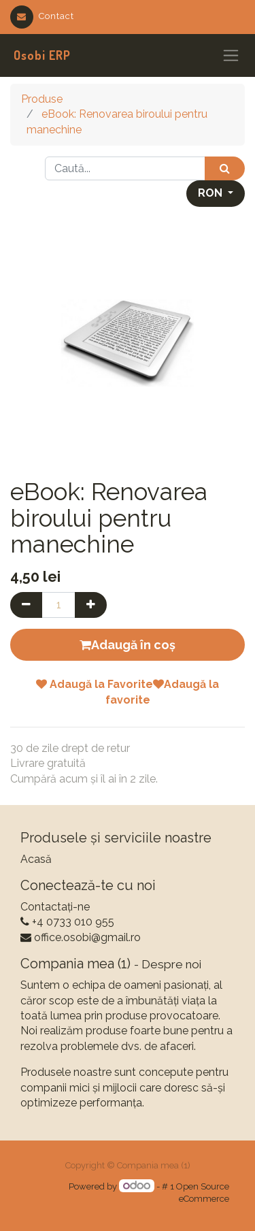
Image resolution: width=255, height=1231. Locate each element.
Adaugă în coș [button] (127, 645)
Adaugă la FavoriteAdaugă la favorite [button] (127, 692)
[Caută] (225, 168)
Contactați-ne (55, 906)
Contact (42, 16)
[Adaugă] (91, 605)
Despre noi (171, 964)
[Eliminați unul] (26, 605)
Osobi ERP (42, 55)
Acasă (36, 859)
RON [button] (211, 192)
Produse (42, 99)
